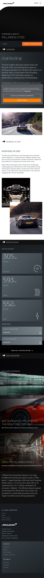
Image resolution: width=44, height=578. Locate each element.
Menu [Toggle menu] (4, 44)
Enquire (5, 549)
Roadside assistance (9, 554)
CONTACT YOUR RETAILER (32, 44)
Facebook (6, 562)
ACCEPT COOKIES (22, 100)
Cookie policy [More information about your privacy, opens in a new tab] (27, 91)
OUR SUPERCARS (22, 382)
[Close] (40, 86)
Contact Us (6, 547)
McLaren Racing (6, 520)
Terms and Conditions (9, 536)
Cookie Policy (6, 529)
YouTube (5, 567)
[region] (22, 94)
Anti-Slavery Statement (10, 538)
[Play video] (7, 130)
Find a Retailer (7, 552)
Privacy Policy (7, 533)
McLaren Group (6, 517)
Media (3, 515)
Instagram (6, 565)
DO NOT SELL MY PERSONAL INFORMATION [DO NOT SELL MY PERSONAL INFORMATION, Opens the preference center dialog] (22, 95)
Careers (4, 513)
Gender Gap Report (8, 531)
